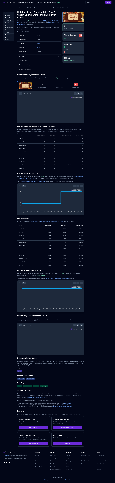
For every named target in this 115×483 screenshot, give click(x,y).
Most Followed (54, 461)
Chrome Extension (102, 455)
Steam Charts (38, 467)
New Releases (54, 464)
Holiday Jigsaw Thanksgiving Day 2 (34, 7)
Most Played (21, 2)
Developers (69, 464)
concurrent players (53, 22)
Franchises (69, 469)
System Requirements (39, 69)
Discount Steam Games (87, 458)
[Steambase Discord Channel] (4, 462)
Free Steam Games (86, 461)
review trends (21, 24)
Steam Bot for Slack (102, 461)
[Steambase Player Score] (75, 35)
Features (39, 56)
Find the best (68, 443)
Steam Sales (39, 2)
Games (22, 7)
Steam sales (34, 221)
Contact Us (68, 480)
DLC (36, 458)
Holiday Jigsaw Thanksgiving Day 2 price (33, 181)
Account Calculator (102, 467)
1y (27, 93)
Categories (69, 458)
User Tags (68, 461)
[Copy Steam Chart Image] (78, 93)
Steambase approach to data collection (37, 397)
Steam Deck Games (55, 469)
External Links (39, 61)
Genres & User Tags (39, 65)
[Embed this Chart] (75, 93)
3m (24, 93)
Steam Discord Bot (102, 458)
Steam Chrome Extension (50, 2)
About (61, 480)
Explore (108, 2)
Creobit (38, 43)
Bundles (37, 464)
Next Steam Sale (101, 464)
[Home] (17, 7)
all (30, 93)
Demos (37, 461)
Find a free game (34, 427)
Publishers (69, 467)
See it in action (33, 443)
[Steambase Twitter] (9, 462)
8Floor (38, 47)
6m (24, 186)
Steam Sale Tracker (86, 455)
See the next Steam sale (68, 427)
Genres (68, 455)
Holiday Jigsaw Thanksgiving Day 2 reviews (57, 278)
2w (20, 93)
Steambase (6, 455)
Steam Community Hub (64, 405)
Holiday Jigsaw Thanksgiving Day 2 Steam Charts (57, 7)
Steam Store (67, 403)
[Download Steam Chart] (81, 93)
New (26, 2)
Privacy (46, 480)
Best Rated (53, 455)
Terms (51, 480)
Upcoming (31, 2)
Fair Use (57, 480)
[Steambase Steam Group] (6, 462)
